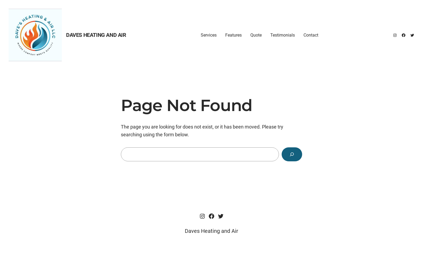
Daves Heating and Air (96, 35)
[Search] (292, 154)
